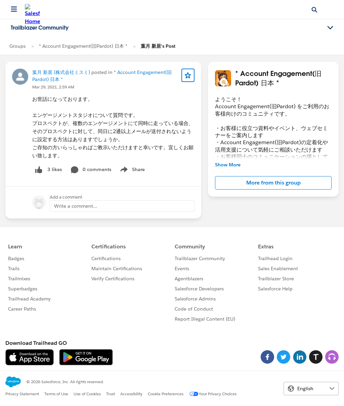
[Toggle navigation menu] (330, 28)
